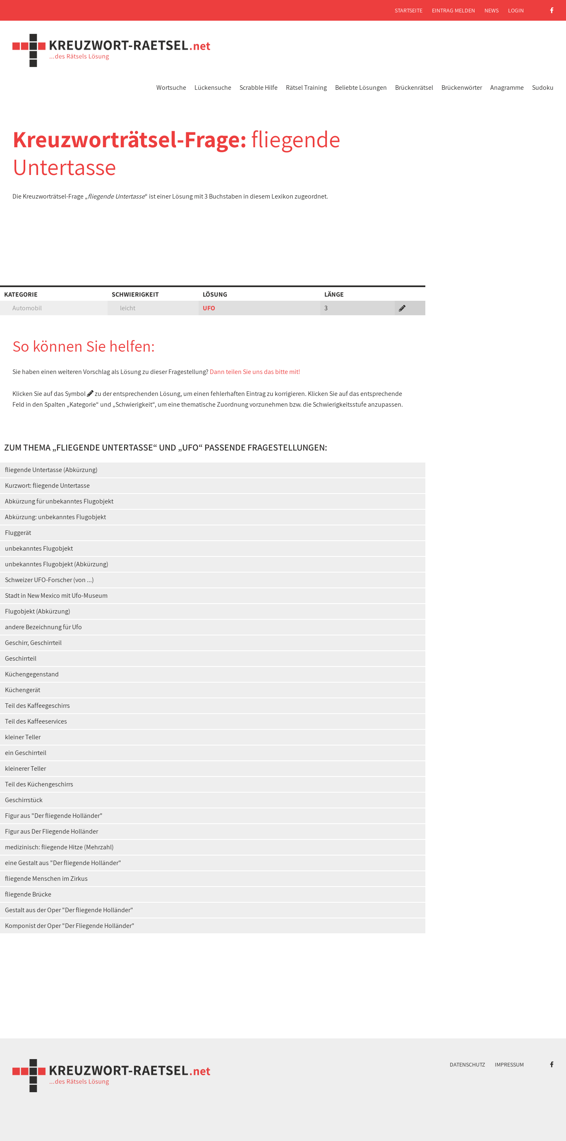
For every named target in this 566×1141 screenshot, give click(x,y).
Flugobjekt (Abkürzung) (37, 611)
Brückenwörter (461, 87)
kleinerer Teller (25, 768)
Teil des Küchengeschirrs (39, 784)
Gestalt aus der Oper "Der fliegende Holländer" (69, 910)
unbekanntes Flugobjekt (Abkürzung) (56, 564)
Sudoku (543, 87)
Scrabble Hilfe (259, 87)
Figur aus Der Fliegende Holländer (51, 831)
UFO (209, 308)
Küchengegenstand (32, 674)
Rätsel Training (306, 87)
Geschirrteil (20, 658)
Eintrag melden (453, 10)
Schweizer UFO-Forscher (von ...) (49, 579)
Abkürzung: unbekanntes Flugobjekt (55, 517)
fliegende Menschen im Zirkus (46, 878)
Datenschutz (467, 1064)
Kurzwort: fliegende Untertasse (47, 485)
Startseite (408, 10)
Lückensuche (212, 87)
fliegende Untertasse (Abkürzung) (51, 469)
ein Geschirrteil (25, 752)
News (491, 10)
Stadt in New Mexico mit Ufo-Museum (56, 595)
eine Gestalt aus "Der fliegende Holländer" (63, 862)
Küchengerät (22, 690)
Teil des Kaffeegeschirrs (37, 705)
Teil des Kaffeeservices (36, 721)
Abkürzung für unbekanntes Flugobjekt (59, 501)
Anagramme (507, 87)
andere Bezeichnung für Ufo (43, 627)
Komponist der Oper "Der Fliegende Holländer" (69, 925)
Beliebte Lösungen (361, 87)
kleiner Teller (23, 737)
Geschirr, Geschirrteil (33, 642)
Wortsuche (171, 87)
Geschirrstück (24, 800)
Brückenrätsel (414, 87)
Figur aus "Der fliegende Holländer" (54, 815)
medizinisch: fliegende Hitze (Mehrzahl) (59, 847)
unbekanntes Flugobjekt (39, 548)
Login (516, 10)
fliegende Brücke (28, 894)
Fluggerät (18, 532)
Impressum (509, 1064)
